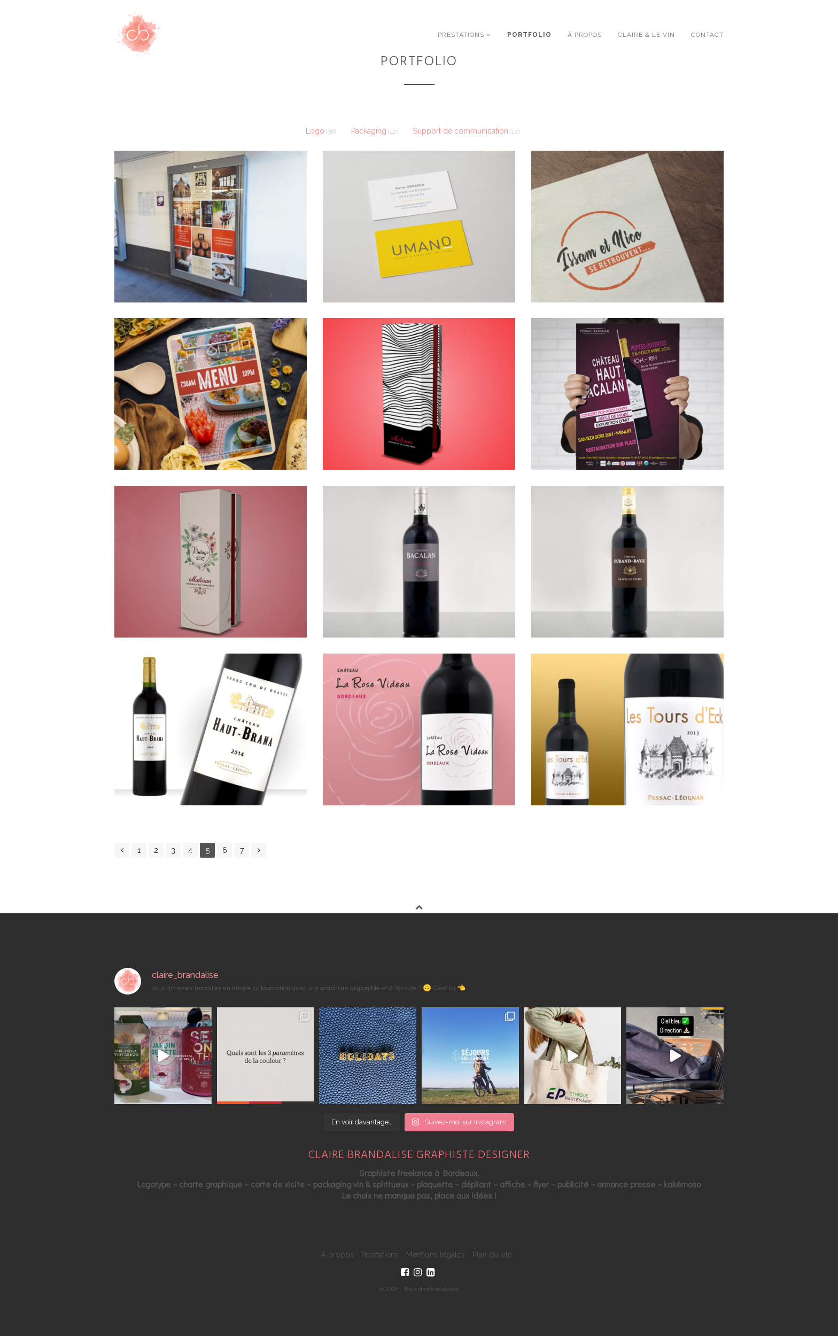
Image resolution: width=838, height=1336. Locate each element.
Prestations (464, 34)
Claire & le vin (646, 34)
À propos (585, 34)
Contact (707, 34)
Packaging (368, 131)
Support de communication (460, 131)
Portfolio (529, 34)
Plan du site (492, 1254)
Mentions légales (435, 1254)
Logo (315, 131)
